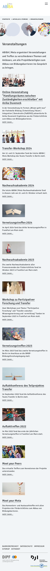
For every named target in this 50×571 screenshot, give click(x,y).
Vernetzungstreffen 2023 (17, 345)
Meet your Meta (11, 500)
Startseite (6, 19)
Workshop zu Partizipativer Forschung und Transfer (18, 301)
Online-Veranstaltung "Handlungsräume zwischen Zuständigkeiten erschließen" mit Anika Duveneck (22, 97)
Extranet (15, 549)
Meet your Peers (12, 463)
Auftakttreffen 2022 (14, 426)
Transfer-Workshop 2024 (17, 148)
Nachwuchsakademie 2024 (18, 185)
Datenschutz (26, 546)
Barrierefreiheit (10, 546)
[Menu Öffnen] (46, 3)
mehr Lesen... (7, 122)
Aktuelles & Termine (20, 19)
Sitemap (6, 549)
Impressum (39, 546)
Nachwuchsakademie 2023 (18, 259)
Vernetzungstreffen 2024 (17, 222)
